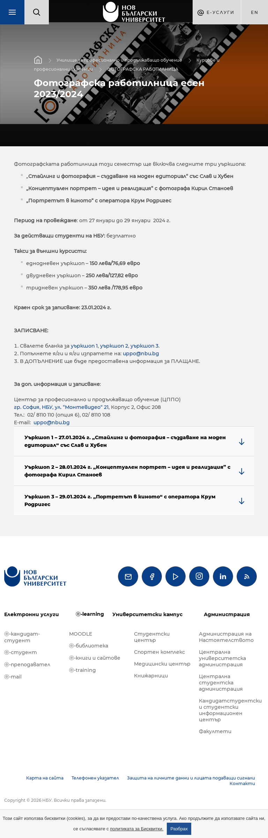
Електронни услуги (31, 614)
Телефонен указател (95, 778)
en (255, 12)
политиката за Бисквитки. (136, 828)
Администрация (227, 614)
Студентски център (152, 637)
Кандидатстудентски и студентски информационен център (228, 710)
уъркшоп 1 (84, 346)
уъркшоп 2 (113, 346)
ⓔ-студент (20, 652)
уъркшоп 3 (144, 346)
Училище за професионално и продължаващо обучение (119, 60)
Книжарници (151, 676)
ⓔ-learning (90, 614)
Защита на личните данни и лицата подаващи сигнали (191, 778)
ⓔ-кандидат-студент (22, 637)
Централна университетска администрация (222, 658)
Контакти (242, 783)
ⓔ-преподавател (27, 664)
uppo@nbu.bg (141, 353)
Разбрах (179, 828)
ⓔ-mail (13, 677)
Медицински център (162, 664)
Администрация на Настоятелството (226, 637)
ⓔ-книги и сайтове (94, 658)
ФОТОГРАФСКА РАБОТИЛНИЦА (142, 69)
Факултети (215, 731)
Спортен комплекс (159, 652)
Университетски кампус (147, 614)
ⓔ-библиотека (88, 646)
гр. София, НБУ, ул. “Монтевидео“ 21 (61, 407)
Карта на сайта (45, 778)
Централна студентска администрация (221, 682)
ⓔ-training (82, 670)
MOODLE (80, 634)
